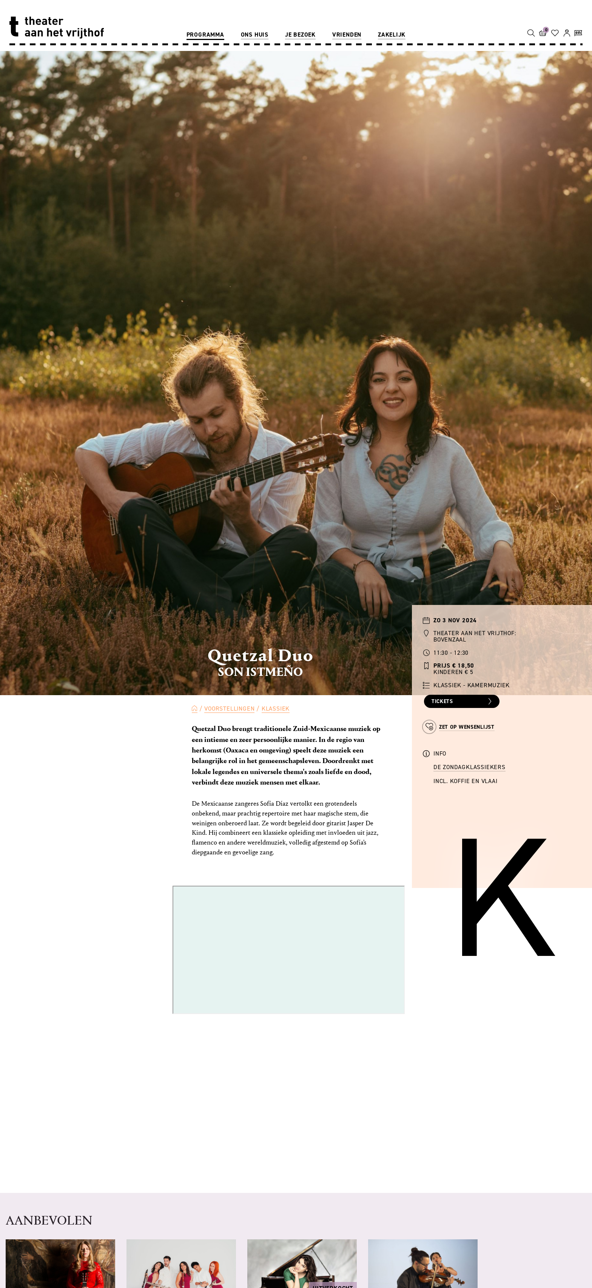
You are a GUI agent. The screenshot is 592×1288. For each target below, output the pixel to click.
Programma (205, 34)
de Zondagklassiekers (469, 767)
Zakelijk (391, 34)
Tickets (463, 701)
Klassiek (276, 708)
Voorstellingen (229, 708)
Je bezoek (300, 34)
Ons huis (254, 34)
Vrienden (346, 34)
